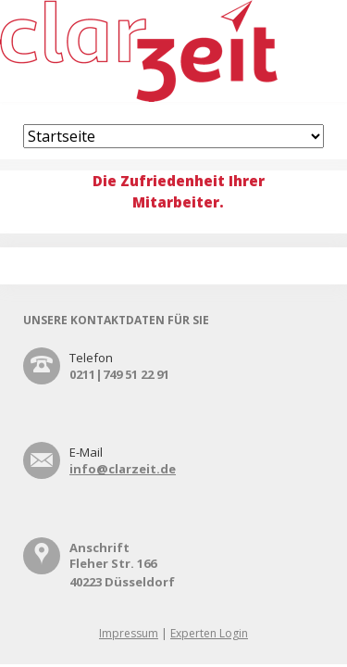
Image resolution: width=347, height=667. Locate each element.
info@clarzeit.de (122, 468)
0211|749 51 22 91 (119, 374)
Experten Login (209, 633)
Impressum (128, 633)
